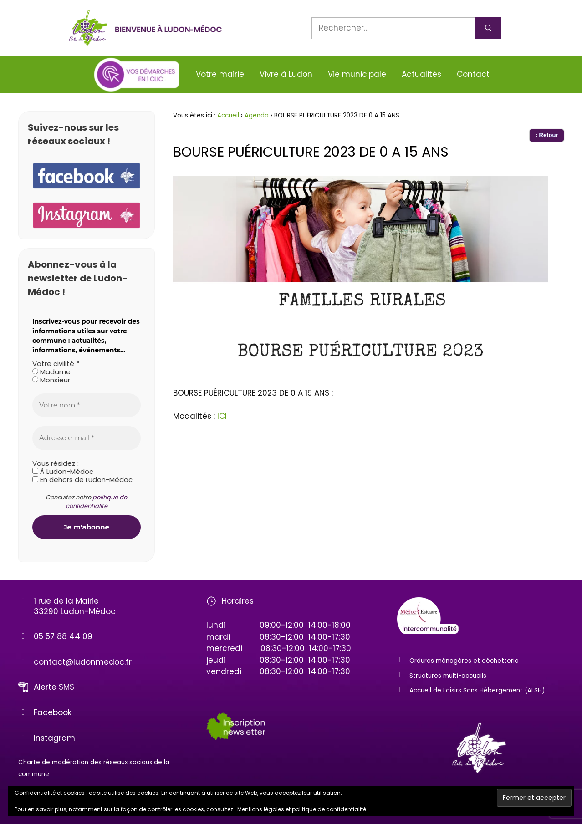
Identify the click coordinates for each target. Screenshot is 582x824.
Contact (473, 74)
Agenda (257, 115)
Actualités (421, 74)
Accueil (228, 115)
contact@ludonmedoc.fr (83, 661)
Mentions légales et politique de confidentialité (301, 809)
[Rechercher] (488, 28)
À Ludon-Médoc (62, 472)
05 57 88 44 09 (63, 636)
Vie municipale (357, 74)
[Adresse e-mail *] (86, 438)
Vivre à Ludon (286, 74)
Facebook (52, 712)
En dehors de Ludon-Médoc (82, 480)
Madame (51, 372)
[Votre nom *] (86, 405)
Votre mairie (220, 74)
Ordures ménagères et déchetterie (464, 660)
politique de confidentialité (97, 502)
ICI (222, 416)
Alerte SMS (54, 687)
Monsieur (51, 380)
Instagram (54, 737)
